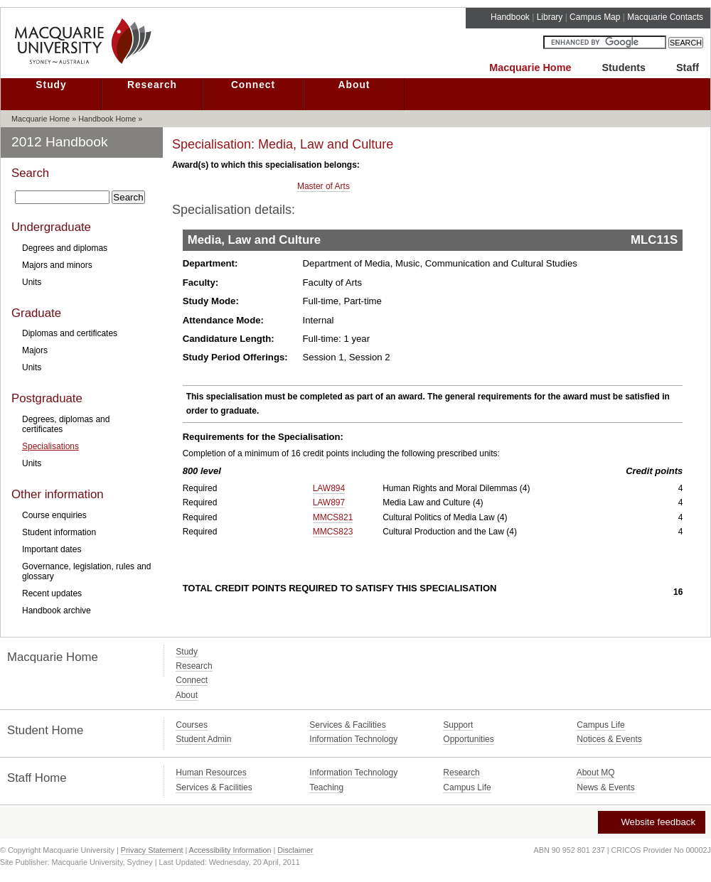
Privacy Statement (152, 850)
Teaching (326, 787)
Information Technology (353, 739)
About (354, 85)
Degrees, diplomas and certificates (65, 424)
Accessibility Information (230, 850)
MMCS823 (333, 532)
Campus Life (600, 725)
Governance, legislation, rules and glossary (86, 571)
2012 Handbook (59, 141)
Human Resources (211, 773)
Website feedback (650, 822)
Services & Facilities (347, 725)
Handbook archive (56, 610)
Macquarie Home (530, 67)
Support (458, 725)
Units (31, 282)
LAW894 (329, 488)
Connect (253, 85)
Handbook (510, 17)
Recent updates (52, 593)
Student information (59, 532)
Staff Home (37, 778)
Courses (192, 725)
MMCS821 (333, 517)
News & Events (605, 787)
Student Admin (203, 739)
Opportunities (468, 739)
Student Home (45, 730)
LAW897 (329, 502)
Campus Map (595, 17)
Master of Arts (323, 186)
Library (550, 17)
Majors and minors (57, 265)
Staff (687, 67)
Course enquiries (54, 515)
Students (624, 67)
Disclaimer (295, 850)
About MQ (596, 773)
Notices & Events (609, 739)
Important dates (51, 549)
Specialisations (50, 446)
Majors (35, 350)
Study (51, 85)
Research (152, 85)
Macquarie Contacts (665, 17)
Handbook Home (107, 118)
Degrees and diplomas (64, 248)
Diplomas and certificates (69, 333)
